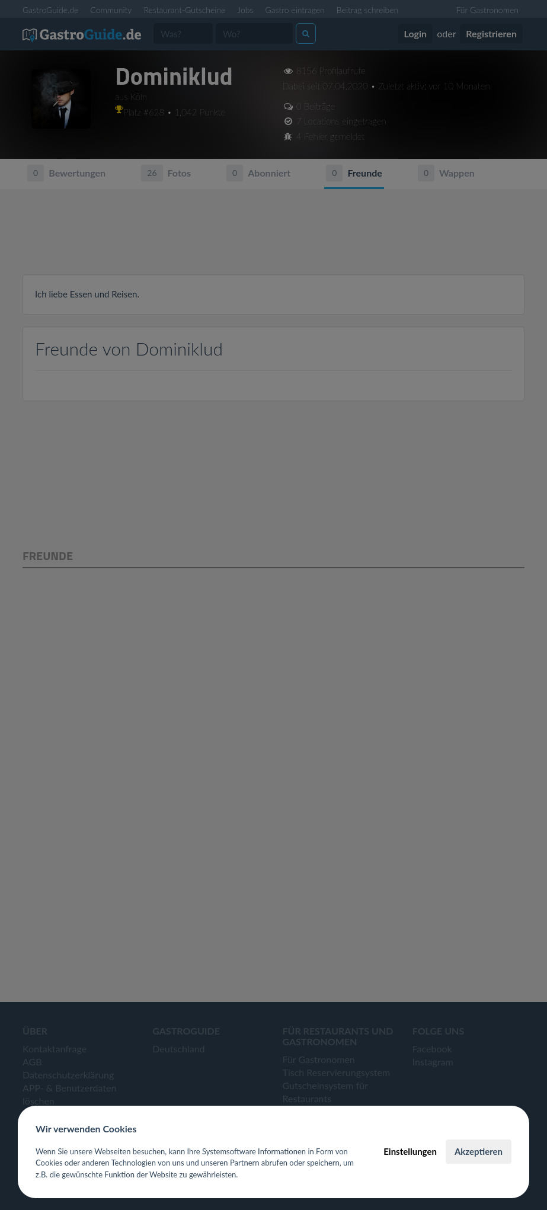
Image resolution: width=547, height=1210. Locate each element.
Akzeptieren (479, 1151)
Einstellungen (410, 1151)
